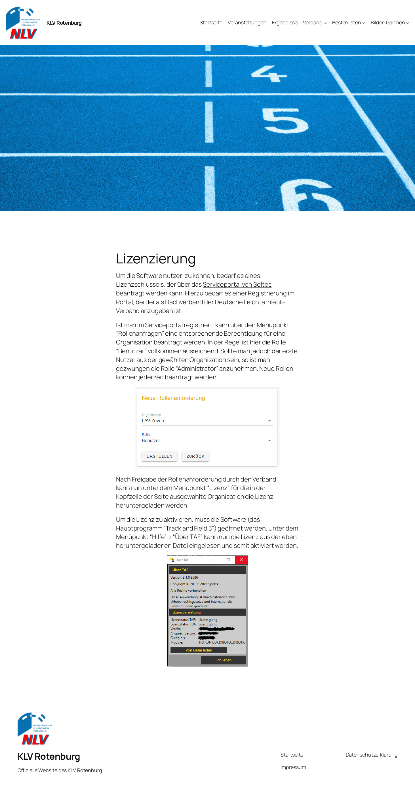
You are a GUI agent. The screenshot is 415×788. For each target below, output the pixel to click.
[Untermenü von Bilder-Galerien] (407, 22)
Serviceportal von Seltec (237, 284)
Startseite (292, 754)
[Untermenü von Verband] (325, 22)
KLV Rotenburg (64, 22)
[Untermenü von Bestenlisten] (363, 22)
